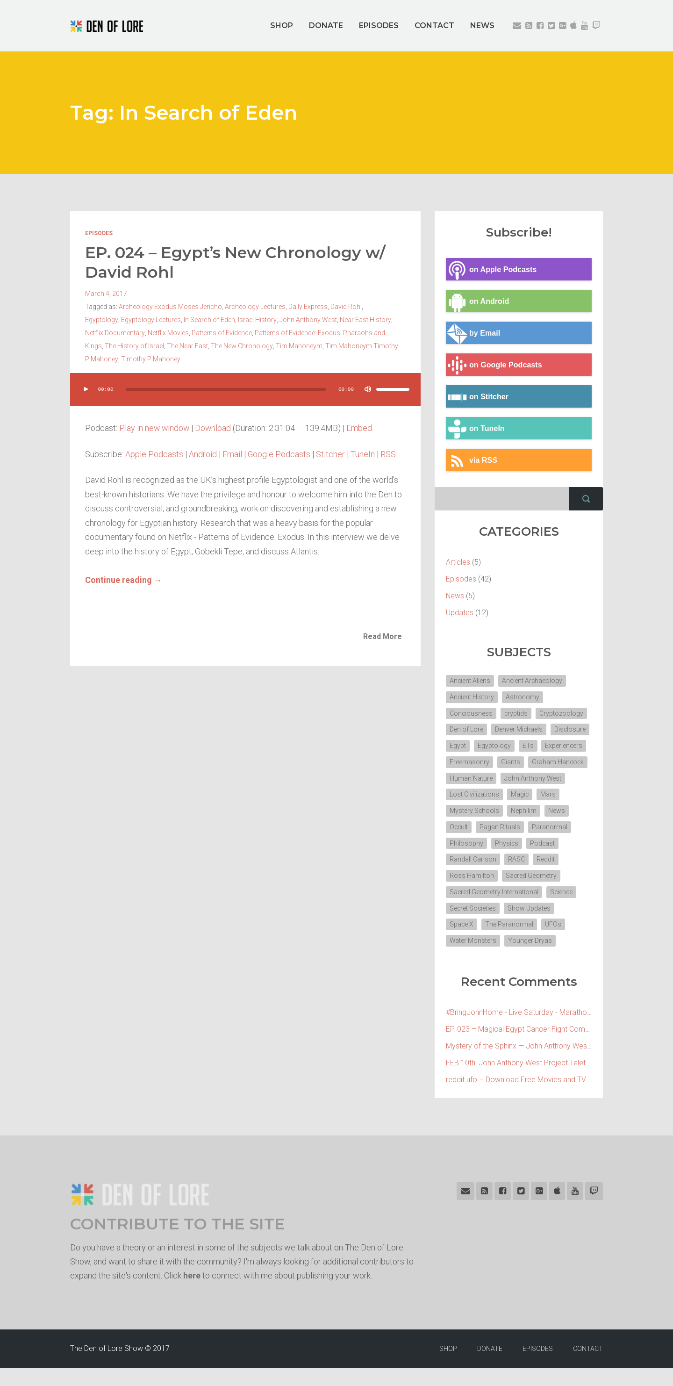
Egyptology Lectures (115, 319)
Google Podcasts (279, 454)
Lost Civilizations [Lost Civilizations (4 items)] (543, 795)
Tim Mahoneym (266, 346)
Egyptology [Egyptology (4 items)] (537, 746)
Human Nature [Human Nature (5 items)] (535, 779)
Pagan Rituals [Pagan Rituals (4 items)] (470, 844)
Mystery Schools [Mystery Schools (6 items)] (532, 811)
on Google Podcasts (494, 365)
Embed (361, 428)
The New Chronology (209, 346)
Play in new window (155, 428)
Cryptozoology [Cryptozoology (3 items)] (562, 713)
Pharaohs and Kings (353, 333)
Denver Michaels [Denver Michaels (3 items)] (519, 729)
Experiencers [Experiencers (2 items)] (468, 762)
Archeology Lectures (255, 306)
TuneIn (363, 454)
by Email (473, 333)
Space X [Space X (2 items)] (462, 942)
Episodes (99, 233)
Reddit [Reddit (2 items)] (487, 877)
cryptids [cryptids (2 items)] (517, 713)
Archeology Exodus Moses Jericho (170, 306)
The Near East (155, 346)
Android (203, 454)
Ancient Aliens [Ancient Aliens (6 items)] (470, 680)
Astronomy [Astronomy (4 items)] (523, 697)
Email (232, 454)
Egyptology (381, 306)
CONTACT (434, 25)
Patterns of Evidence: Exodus (277, 333)
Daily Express (308, 306)
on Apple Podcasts (491, 269)
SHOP (281, 25)
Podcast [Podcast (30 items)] (497, 860)
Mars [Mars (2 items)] (487, 811)
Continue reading (123, 580)
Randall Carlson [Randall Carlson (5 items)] (545, 860)
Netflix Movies (148, 333)
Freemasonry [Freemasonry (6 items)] (519, 762)
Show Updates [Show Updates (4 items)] (529, 926)
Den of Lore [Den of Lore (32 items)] (466, 729)
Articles (458, 562)
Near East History (328, 319)
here (191, 1294)
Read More (382, 636)
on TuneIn (475, 428)
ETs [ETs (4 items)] (571, 746)
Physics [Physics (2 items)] (461, 860)
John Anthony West (272, 319)
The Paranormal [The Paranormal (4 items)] (510, 942)
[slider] (226, 389)
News (455, 595)
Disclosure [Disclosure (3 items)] (465, 746)
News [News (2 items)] (495, 828)
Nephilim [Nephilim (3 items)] (462, 828)
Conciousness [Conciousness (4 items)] (471, 713)
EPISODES (379, 25)
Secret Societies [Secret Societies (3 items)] (473, 926)
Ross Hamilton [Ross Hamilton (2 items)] (530, 877)
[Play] (86, 389)
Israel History (221, 319)
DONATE (326, 25)
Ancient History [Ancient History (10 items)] (472, 697)
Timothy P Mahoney (144, 359)
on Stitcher (477, 397)
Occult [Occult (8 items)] (525, 828)
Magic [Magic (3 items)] (459, 811)
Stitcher (330, 454)
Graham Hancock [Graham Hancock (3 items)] (476, 779)
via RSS (471, 460)
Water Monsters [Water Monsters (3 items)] (473, 958)
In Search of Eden (173, 319)
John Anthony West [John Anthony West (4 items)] (478, 795)
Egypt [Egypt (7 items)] (501, 746)
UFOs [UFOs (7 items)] (553, 942)
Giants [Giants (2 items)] (560, 762)
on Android (477, 301)
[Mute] (367, 389)
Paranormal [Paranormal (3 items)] (519, 844)
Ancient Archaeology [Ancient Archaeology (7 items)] (533, 680)
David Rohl (346, 306)
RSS (388, 454)
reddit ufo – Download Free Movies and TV (516, 1097)
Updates (459, 612)
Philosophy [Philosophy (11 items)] (566, 844)
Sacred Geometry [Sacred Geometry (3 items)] (475, 893)
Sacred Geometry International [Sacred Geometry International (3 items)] (494, 909)
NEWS (482, 25)
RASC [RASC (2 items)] (458, 877)
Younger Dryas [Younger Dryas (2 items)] (530, 958)
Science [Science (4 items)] (562, 909)
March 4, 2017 (106, 293)
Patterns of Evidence (202, 333)
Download (214, 428)
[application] (245, 399)
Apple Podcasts (154, 454)
